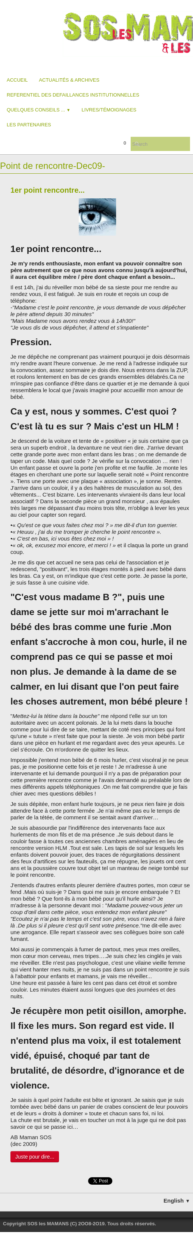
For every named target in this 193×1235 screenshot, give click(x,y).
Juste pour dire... (34, 1157)
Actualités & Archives (69, 80)
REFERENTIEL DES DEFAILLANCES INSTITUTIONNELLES (73, 95)
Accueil (17, 80)
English (177, 1200)
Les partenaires (29, 124)
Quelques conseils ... (39, 110)
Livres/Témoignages (109, 110)
